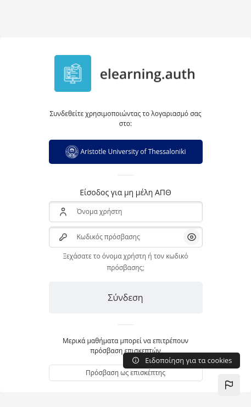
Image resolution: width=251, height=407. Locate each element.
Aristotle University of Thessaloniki (125, 151)
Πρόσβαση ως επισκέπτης (125, 372)
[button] (229, 385)
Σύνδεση (125, 298)
